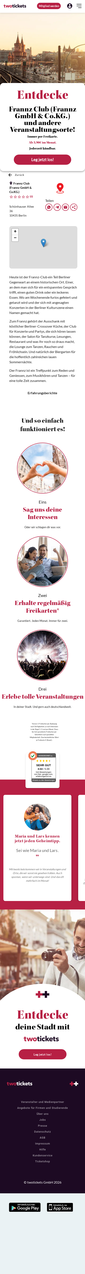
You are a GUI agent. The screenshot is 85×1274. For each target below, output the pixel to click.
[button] (69, 5)
